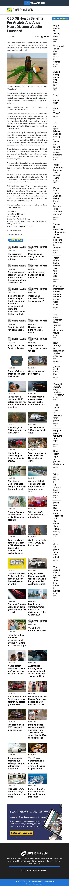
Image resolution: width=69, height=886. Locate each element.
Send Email (15, 216)
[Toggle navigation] (27, 3)
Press (23, 870)
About (29, 870)
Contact (44, 870)
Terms (28, 884)
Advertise (36, 870)
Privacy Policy (38, 884)
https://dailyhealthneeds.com (17, 110)
